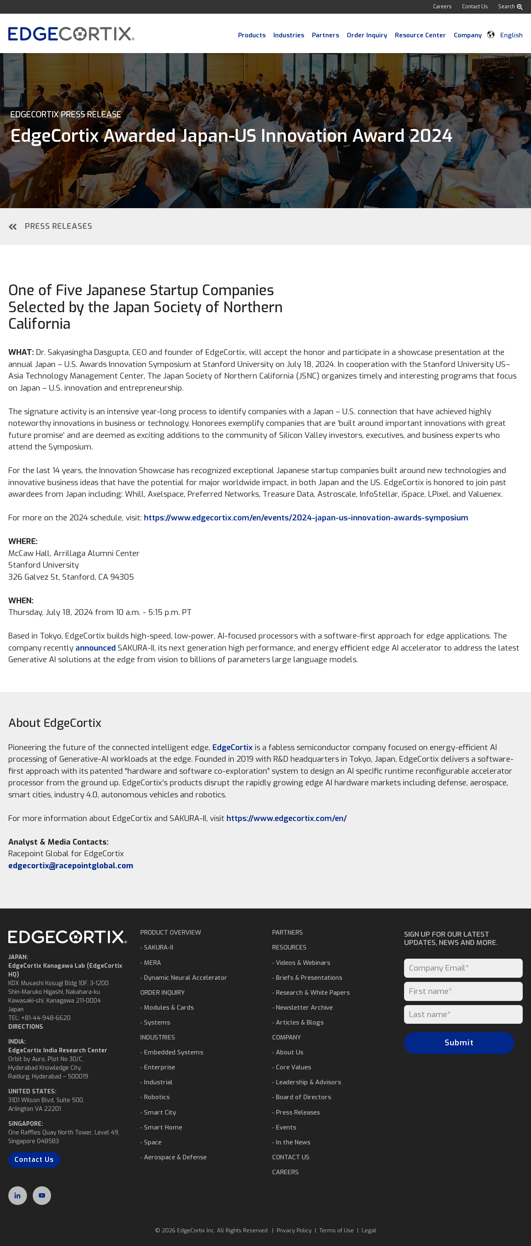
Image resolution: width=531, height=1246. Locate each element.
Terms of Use (336, 1230)
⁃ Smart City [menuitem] (158, 1112)
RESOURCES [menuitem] (289, 947)
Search (510, 6)
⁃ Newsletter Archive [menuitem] (302, 1007)
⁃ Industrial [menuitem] (156, 1082)
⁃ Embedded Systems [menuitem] (171, 1052)
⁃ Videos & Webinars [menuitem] (301, 963)
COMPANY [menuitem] (286, 1037)
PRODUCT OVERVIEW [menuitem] (170, 932)
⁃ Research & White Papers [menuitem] (311, 993)
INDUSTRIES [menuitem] (157, 1037)
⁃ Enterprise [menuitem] (157, 1067)
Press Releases (50, 226)
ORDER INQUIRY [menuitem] (162, 993)
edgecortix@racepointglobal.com (70, 865)
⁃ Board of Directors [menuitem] (301, 1097)
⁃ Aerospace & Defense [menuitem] (173, 1157)
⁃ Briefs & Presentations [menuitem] (307, 978)
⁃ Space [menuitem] (150, 1142)
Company (468, 35)
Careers (442, 6)
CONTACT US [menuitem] (290, 1157)
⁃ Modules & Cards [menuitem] (167, 1007)
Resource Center (420, 35)
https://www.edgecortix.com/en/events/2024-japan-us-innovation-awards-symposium (306, 517)
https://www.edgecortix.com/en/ (287, 818)
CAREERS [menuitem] (285, 1172)
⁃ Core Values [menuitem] (291, 1067)
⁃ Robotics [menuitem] (155, 1097)
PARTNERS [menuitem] (287, 932)
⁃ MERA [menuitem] (150, 963)
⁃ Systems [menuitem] (155, 1022)
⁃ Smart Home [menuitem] (161, 1127)
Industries (288, 35)
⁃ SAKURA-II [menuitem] (156, 947)
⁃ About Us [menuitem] (287, 1052)
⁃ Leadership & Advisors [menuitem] (306, 1082)
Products (252, 35)
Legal (369, 1230)
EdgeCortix (232, 747)
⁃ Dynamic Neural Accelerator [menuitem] (183, 978)
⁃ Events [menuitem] (284, 1127)
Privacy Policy (294, 1230)
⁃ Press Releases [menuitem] (296, 1112)
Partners (325, 35)
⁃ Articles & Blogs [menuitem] (298, 1022)
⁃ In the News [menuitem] (291, 1142)
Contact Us (475, 6)
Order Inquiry (367, 35)
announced (96, 648)
